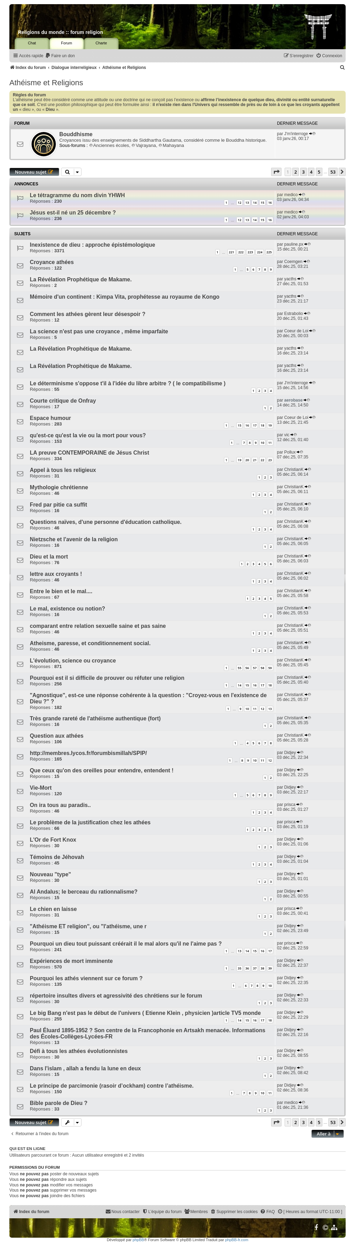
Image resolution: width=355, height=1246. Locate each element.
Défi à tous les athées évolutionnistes (79, 1051)
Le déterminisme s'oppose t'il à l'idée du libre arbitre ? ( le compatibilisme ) (128, 383)
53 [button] (333, 172)
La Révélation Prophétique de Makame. (81, 279)
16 (270, 202)
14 (255, 202)
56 (247, 668)
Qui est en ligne (27, 1149)
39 (270, 968)
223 (250, 252)
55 (239, 668)
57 (255, 668)
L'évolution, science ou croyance (73, 661)
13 (247, 202)
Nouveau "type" (50, 874)
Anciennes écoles (109, 145)
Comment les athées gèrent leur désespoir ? (87, 314)
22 (262, 460)
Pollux (290, 452)
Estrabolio (293, 313)
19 (270, 425)
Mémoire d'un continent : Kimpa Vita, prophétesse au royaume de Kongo (124, 297)
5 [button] (319, 172)
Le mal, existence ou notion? (67, 609)
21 (255, 460)
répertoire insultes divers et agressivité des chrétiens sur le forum (116, 996)
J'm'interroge (296, 133)
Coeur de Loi (296, 330)
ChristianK (294, 469)
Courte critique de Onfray (63, 401)
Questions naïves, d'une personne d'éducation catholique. (106, 522)
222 (240, 252)
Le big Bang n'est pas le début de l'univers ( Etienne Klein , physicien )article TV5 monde (145, 1013)
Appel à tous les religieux (63, 470)
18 (262, 425)
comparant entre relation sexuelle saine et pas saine (98, 626)
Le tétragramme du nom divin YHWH (77, 195)
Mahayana (171, 145)
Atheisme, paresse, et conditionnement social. (90, 643)
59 (270, 668)
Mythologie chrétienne (59, 487)
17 (255, 425)
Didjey (290, 752)
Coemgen (293, 261)
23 (270, 460)
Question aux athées (57, 736)
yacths (290, 279)
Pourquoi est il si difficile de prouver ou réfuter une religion (107, 678)
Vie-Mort (41, 788)
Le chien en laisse (53, 909)
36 (247, 968)
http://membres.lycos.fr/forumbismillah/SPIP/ (88, 753)
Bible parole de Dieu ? (58, 1103)
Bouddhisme (76, 134)
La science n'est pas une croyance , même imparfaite (99, 331)
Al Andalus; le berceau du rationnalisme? (84, 892)
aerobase (293, 400)
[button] (276, 172)
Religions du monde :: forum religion (60, 32)
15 (262, 202)
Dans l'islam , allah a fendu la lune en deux (85, 1068)
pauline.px (293, 244)
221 (231, 252)
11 (270, 442)
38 (262, 968)
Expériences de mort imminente (71, 961)
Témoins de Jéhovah (57, 857)
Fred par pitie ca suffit (58, 505)
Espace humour (50, 418)
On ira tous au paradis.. (60, 805)
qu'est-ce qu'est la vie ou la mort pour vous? (88, 435)
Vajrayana (143, 145)
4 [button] (311, 172)
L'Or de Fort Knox (53, 840)
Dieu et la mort (49, 557)
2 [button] (295, 172)
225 (269, 252)
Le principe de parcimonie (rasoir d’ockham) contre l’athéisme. (111, 1086)
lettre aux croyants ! (56, 574)
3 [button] (303, 172)
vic (286, 434)
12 (239, 202)
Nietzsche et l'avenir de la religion (74, 539)
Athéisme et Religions (46, 82)
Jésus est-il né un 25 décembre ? (73, 213)
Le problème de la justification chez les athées (90, 822)
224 (259, 252)
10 (262, 442)
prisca (289, 804)
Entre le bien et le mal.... (61, 591)
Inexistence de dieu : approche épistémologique (92, 245)
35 (239, 968)
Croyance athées (52, 262)
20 (247, 460)
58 (262, 668)
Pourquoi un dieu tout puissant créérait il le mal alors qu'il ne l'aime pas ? (126, 944)
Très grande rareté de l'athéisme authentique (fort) (95, 718)
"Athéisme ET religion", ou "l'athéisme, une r (88, 926)
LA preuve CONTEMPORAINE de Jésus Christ (89, 453)
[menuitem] (60, 56)
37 (255, 968)
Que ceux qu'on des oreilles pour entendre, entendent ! (101, 770)
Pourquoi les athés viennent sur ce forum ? (86, 978)
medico (291, 194)
